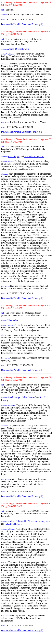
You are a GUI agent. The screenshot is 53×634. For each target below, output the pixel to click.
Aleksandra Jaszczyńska (39, 521)
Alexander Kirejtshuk (34, 156)
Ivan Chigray (14, 156)
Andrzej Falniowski (17, 521)
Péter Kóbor (12, 320)
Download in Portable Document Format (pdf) (22, 24)
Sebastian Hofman (13, 524)
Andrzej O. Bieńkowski (18, 49)
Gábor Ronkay (29, 397)
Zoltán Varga (14, 397)
